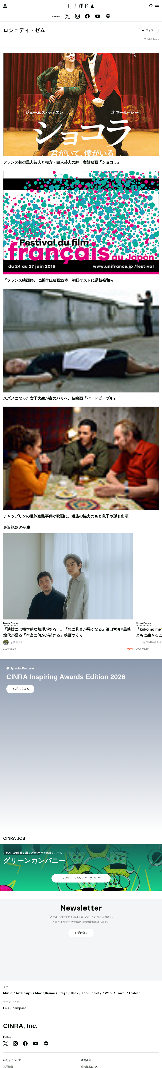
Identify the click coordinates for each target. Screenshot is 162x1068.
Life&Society (91, 992)
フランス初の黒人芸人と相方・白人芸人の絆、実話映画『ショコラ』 (62, 162)
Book (74, 992)
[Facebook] (87, 16)
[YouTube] (97, 16)
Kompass (19, 1007)
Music (7, 992)
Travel (120, 992)
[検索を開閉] (150, 6)
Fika (6, 1007)
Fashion (134, 992)
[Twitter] (67, 16)
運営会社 (86, 1060)
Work (108, 992)
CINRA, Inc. (20, 1025)
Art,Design (24, 992)
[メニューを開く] (157, 6)
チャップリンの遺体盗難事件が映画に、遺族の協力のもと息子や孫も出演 (65, 516)
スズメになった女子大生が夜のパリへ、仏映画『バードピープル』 (60, 398)
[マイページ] (5, 6)
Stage (62, 992)
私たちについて (12, 1060)
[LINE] (108, 16)
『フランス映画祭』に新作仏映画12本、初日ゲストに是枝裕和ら (58, 280)
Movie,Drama (45, 992)
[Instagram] (77, 16)
